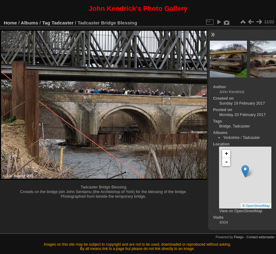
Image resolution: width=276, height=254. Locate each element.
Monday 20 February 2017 (242, 114)
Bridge (225, 126)
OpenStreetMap (258, 206)
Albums (29, 22)
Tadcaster (63, 22)
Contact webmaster (261, 237)
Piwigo (239, 237)
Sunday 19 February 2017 (242, 103)
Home (10, 22)
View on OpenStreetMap (240, 211)
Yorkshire (231, 137)
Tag (46, 22)
